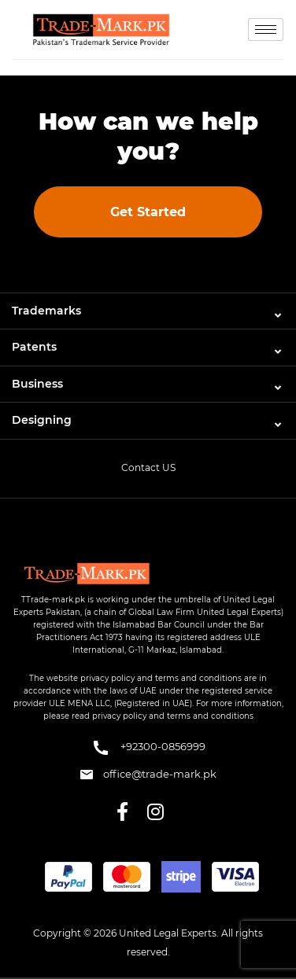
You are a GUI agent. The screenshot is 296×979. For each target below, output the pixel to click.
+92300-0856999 (148, 747)
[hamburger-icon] (265, 29)
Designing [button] (42, 420)
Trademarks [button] (46, 311)
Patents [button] (34, 347)
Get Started (148, 211)
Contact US (148, 467)
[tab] (148, 311)
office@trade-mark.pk (148, 773)
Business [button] (37, 384)
